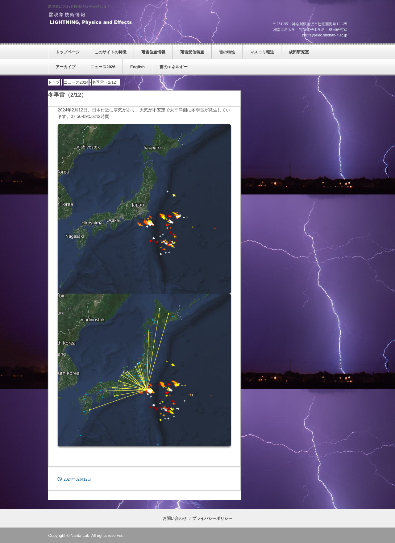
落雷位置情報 (153, 52)
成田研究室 (299, 52)
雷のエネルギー (174, 67)
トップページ (68, 52)
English (137, 67)
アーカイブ (66, 67)
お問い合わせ (175, 518)
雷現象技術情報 (89, 18)
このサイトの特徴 (110, 52)
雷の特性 (227, 52)
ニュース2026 (102, 67)
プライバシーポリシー (212, 518)
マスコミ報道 (262, 52)
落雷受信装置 (192, 52)
